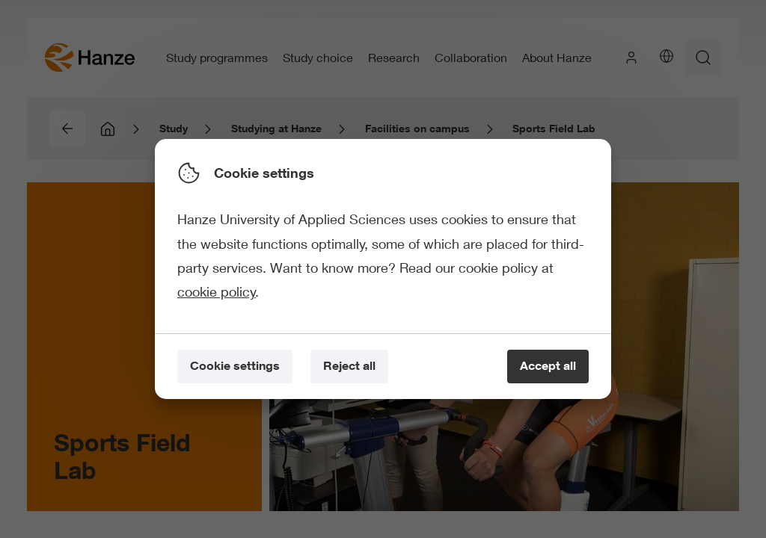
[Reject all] (349, 366)
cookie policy (216, 291)
